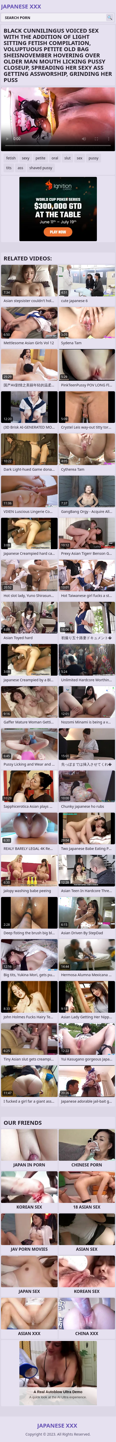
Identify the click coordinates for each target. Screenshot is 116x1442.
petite (40, 158)
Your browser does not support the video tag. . (58, 119)
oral (55, 158)
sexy (25, 158)
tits (8, 167)
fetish (11, 158)
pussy (93, 158)
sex (79, 158)
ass (20, 167)
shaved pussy (40, 167)
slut (67, 158)
